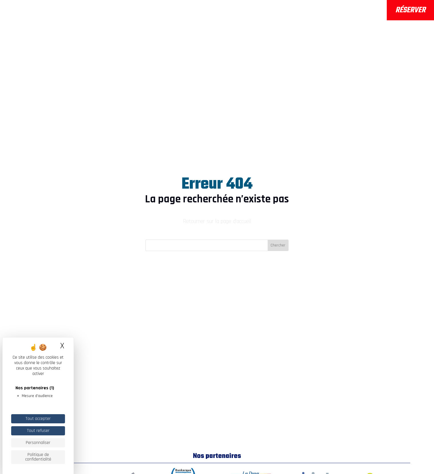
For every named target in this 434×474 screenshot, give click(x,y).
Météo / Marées (356, 6)
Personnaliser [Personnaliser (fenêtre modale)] (38, 443)
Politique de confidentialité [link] (38, 457)
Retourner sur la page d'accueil (217, 221)
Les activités (181, 11)
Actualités (293, 11)
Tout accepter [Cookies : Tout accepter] (38, 419)
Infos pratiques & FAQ (241, 11)
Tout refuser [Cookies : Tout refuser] (38, 431)
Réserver (410, 10)
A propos (138, 11)
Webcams (349, 14)
